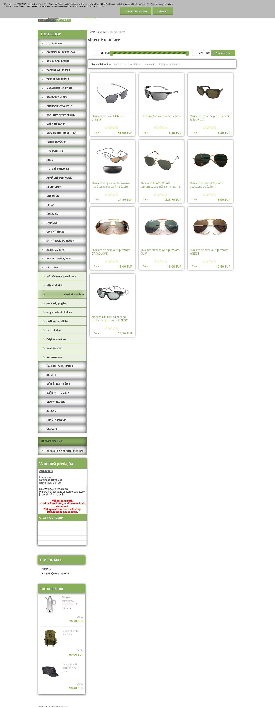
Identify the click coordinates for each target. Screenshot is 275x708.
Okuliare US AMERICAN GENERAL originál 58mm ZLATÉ (161, 184)
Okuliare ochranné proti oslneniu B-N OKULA (210, 117)
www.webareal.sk (61, 706)
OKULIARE (102, 32)
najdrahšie (135, 64)
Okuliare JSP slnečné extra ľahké (161, 116)
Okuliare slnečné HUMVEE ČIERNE (108, 117)
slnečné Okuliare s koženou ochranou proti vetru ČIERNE (110, 318)
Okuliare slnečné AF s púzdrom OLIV (160, 251)
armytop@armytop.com (55, 573)
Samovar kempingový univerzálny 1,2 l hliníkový (70, 603)
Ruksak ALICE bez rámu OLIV (71, 632)
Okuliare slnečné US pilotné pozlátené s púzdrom (207, 184)
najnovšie (150, 64)
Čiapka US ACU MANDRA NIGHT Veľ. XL (70, 668)
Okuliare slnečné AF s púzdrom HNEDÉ (209, 251)
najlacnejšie (120, 64)
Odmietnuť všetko (136, 11)
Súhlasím (162, 11)
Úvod (92, 32)
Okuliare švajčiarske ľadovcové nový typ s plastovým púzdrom (111, 184)
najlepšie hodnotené (169, 64)
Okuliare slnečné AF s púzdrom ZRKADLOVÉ (111, 251)
